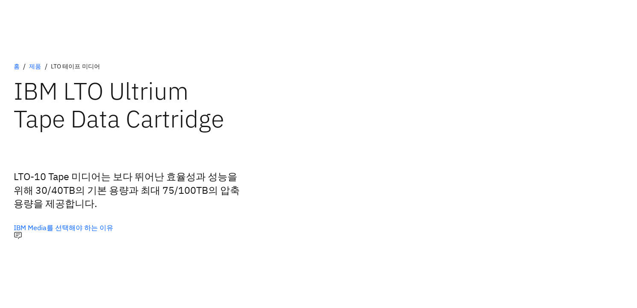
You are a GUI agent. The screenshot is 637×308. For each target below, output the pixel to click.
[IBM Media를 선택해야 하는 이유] (63, 227)
